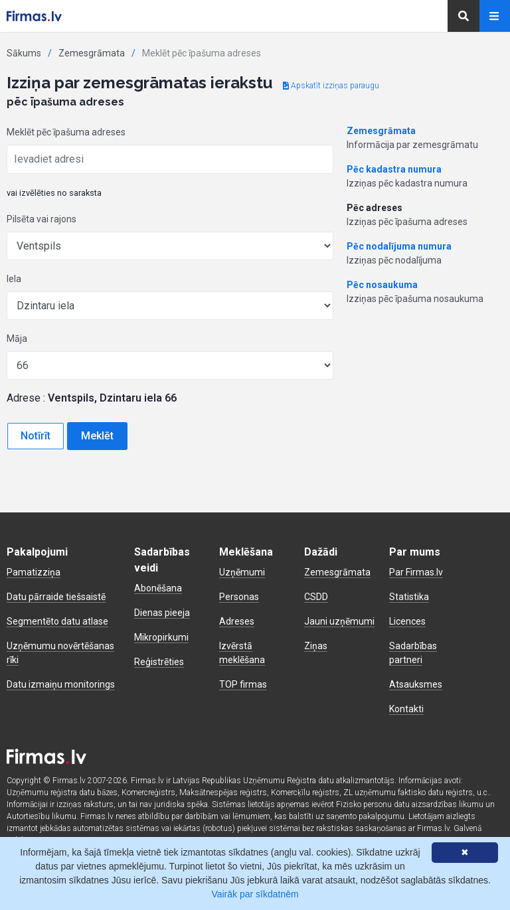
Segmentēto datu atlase (57, 621)
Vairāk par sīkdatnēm (254, 894)
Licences (407, 621)
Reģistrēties (159, 661)
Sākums (24, 53)
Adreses (236, 621)
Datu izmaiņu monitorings (61, 684)
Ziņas (315, 646)
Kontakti (406, 709)
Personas (239, 596)
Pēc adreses (374, 207)
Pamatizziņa (33, 572)
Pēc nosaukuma (382, 284)
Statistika (409, 596)
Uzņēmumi (242, 572)
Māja (17, 338)
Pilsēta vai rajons (41, 219)
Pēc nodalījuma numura (399, 246)
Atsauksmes (415, 684)
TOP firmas (243, 684)
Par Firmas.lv (416, 572)
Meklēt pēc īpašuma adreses (66, 132)
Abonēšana (158, 588)
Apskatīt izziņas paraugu (331, 85)
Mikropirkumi (161, 637)
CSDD (316, 596)
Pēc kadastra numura (394, 169)
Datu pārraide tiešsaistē (56, 596)
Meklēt (97, 435)
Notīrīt (35, 435)
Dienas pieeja (162, 612)
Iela (14, 278)
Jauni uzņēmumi (339, 621)
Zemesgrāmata (91, 53)
